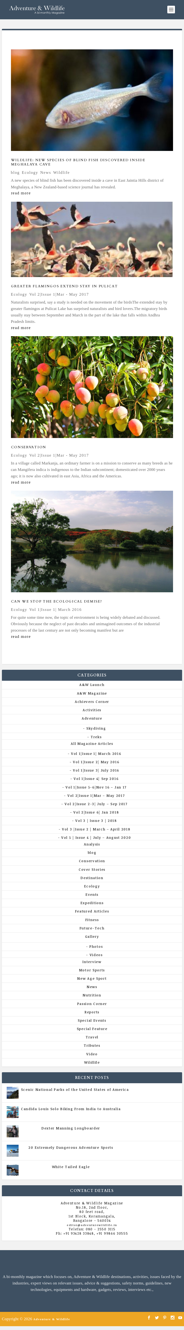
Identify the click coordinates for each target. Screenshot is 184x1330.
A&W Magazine (92, 693)
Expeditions (92, 903)
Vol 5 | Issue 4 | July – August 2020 (96, 837)
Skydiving (96, 728)
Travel (92, 1037)
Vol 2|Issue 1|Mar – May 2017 (96, 795)
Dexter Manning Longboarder (70, 1128)
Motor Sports (92, 970)
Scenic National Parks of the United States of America (75, 1089)
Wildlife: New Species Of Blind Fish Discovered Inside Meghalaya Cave (78, 162)
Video (92, 1054)
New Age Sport (92, 978)
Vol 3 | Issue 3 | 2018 (96, 820)
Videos (96, 955)
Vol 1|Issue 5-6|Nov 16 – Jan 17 (96, 787)
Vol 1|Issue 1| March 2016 (55, 609)
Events (92, 894)
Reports (92, 1012)
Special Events (92, 1020)
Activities (92, 710)
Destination (92, 878)
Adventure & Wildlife (51, 1319)
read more (21, 193)
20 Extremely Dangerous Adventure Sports (70, 1147)
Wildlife (61, 172)
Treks (96, 737)
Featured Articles (92, 911)
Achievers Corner (92, 701)
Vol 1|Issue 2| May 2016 (96, 762)
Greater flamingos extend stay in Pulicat (64, 286)
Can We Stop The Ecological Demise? (56, 601)
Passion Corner (92, 1003)
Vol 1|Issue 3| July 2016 (96, 770)
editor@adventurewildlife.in (92, 1225)
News (45, 172)
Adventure (92, 718)
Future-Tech (92, 928)
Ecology (30, 172)
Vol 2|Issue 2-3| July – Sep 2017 (96, 804)
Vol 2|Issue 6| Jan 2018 (96, 812)
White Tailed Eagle (71, 1167)
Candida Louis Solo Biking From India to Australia (71, 1109)
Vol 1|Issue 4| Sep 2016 (96, 778)
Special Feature (92, 1028)
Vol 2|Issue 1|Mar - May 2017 (59, 294)
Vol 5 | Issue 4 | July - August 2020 (91, 1113)
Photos (96, 946)
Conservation (28, 447)
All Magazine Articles (92, 743)
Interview (91, 961)
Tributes (92, 1045)
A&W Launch (92, 684)
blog (15, 172)
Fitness (92, 920)
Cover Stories (92, 869)
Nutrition (92, 995)
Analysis (92, 844)
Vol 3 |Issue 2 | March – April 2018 (96, 829)
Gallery (92, 936)
